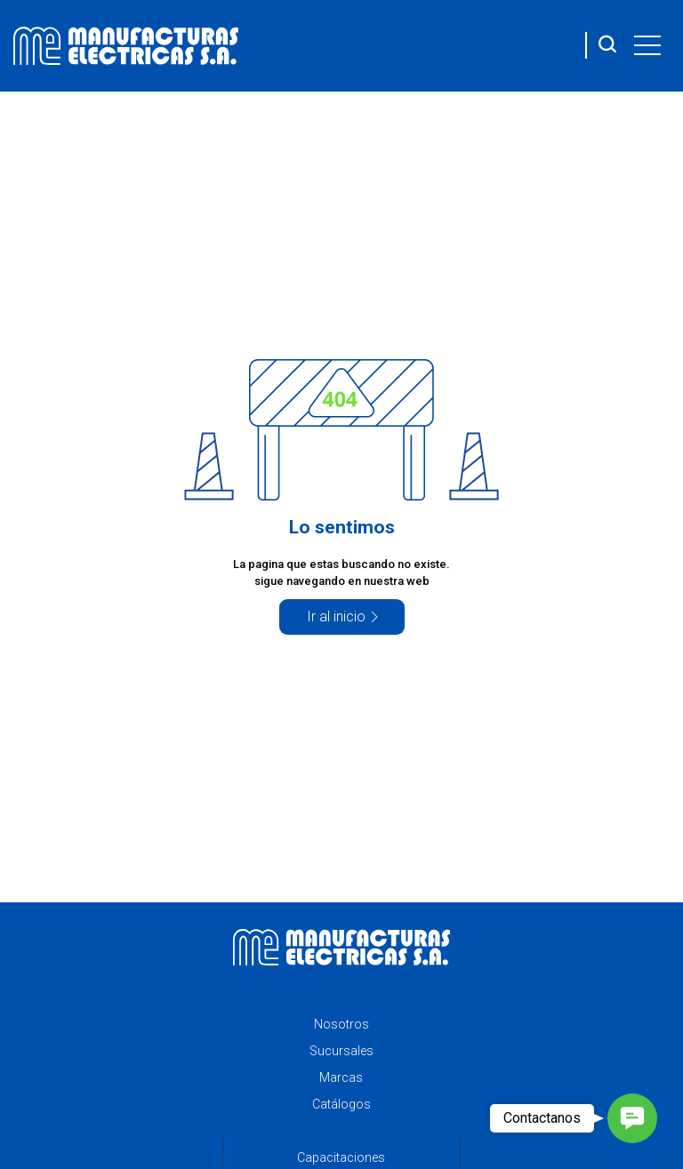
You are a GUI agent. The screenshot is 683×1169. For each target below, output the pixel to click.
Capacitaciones (341, 1157)
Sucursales (341, 1051)
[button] (632, 1118)
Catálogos (341, 1104)
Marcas (341, 1077)
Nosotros (341, 1024)
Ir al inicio (336, 616)
